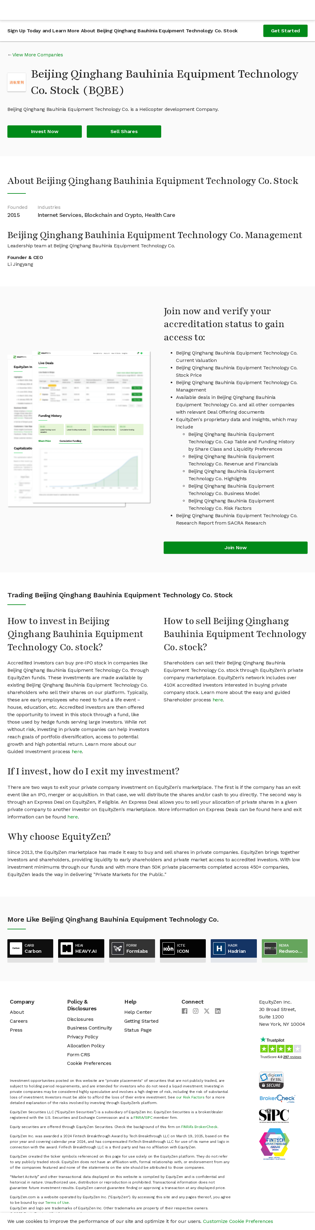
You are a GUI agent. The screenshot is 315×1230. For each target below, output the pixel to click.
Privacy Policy (82, 1037)
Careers (19, 1021)
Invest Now (44, 131)
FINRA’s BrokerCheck (199, 1127)
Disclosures (80, 1019)
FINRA (138, 1117)
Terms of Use (57, 1202)
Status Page (137, 1030)
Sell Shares (124, 131)
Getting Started (141, 1021)
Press (16, 1030)
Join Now (235, 547)
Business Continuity (89, 1028)
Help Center (138, 1012)
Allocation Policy (86, 1046)
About (17, 1012)
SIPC (149, 1117)
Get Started (285, 31)
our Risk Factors (190, 1097)
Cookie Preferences (89, 1063)
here (77, 751)
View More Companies (37, 55)
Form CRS (78, 1054)
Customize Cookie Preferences (238, 1221)
